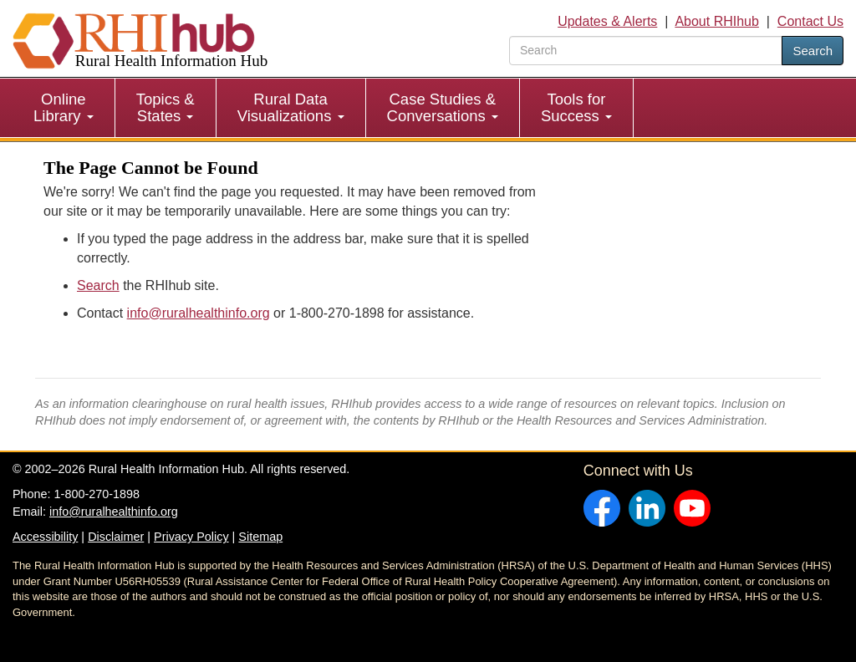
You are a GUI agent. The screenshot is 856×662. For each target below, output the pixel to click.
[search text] (645, 50)
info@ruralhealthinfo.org (198, 313)
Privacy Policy (191, 536)
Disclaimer (116, 536)
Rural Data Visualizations (290, 107)
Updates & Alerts (607, 21)
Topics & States (165, 107)
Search (812, 50)
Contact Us (810, 21)
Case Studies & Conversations (442, 107)
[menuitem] (64, 108)
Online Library (63, 107)
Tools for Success (576, 107)
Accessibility (45, 536)
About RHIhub (717, 21)
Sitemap (260, 536)
